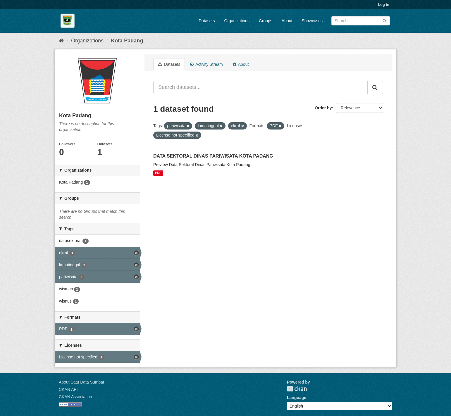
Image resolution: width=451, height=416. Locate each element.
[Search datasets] (360, 20)
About (287, 20)
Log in (383, 4)
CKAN (297, 389)
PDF (158, 173)
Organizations (236, 20)
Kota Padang (127, 41)
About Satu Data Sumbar (81, 382)
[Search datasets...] (260, 87)
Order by (323, 108)
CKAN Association (75, 396)
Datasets (207, 20)
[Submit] (384, 20)
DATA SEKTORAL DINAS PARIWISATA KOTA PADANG (213, 155)
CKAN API (68, 389)
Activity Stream (206, 64)
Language (296, 397)
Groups (265, 20)
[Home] (61, 41)
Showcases (312, 20)
